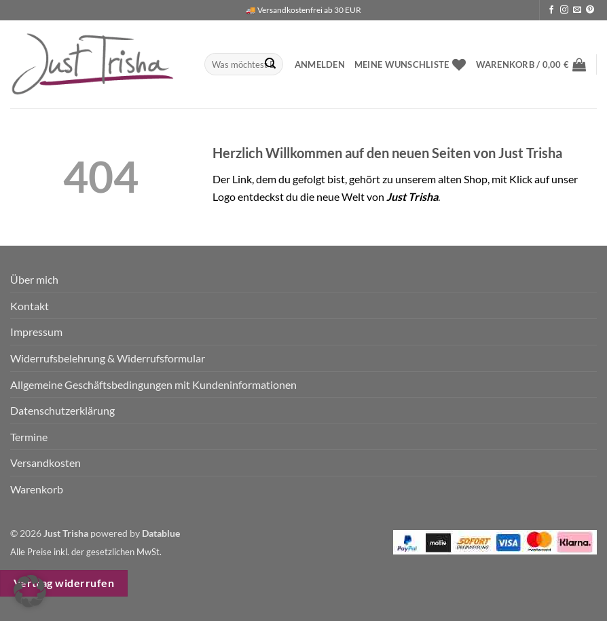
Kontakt (29, 305)
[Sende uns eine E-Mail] (577, 10)
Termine (29, 436)
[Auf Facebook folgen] (551, 10)
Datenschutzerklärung (62, 410)
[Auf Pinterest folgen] (590, 10)
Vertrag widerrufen (64, 583)
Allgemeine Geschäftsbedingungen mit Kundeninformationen (153, 384)
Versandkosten (45, 462)
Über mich (34, 279)
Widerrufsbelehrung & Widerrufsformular (107, 358)
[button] (320, 64)
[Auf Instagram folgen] (564, 10)
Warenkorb (36, 489)
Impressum (36, 331)
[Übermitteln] (270, 64)
